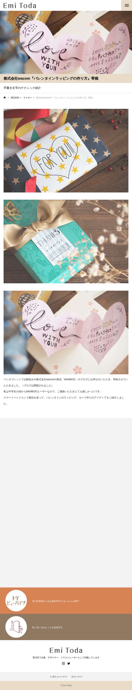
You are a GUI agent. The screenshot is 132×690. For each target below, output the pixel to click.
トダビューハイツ (58, 676)
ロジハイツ (76, 676)
